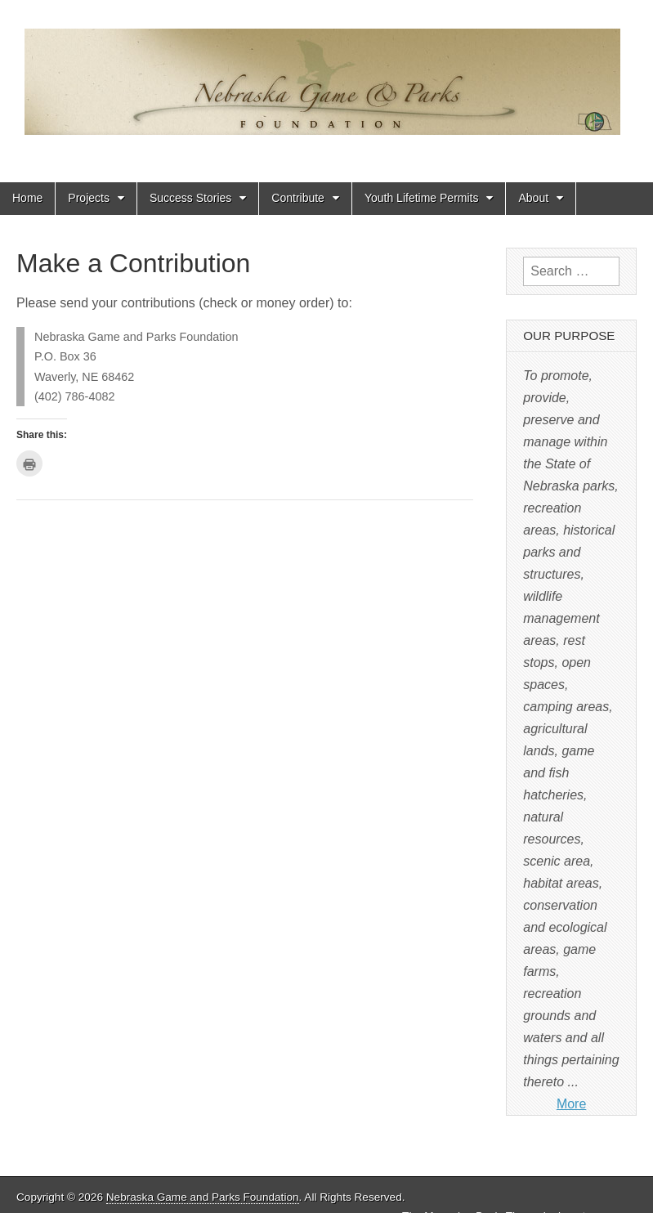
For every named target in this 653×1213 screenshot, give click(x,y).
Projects (89, 197)
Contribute (297, 197)
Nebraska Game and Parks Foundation (202, 1197)
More (571, 1104)
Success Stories (190, 197)
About (533, 197)
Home (27, 197)
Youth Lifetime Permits (422, 197)
